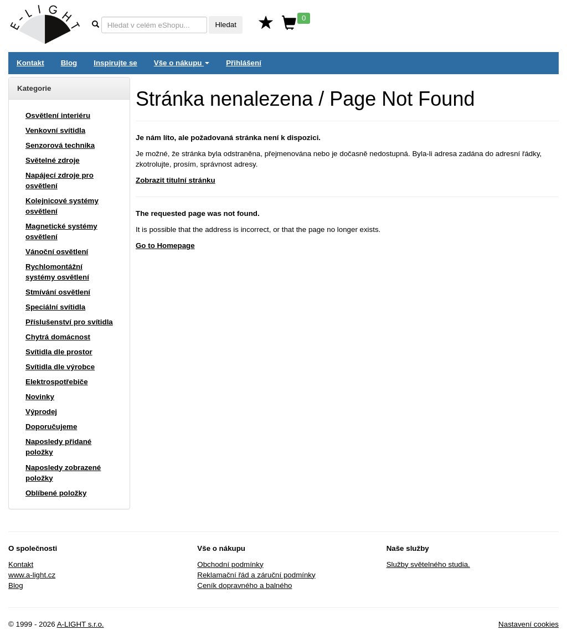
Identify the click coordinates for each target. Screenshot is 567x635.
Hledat (225, 24)
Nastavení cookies (528, 624)
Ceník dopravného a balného (244, 585)
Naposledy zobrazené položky (63, 472)
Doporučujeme (51, 426)
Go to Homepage (165, 245)
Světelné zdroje (52, 160)
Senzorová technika (60, 145)
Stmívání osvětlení (57, 292)
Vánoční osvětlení (56, 251)
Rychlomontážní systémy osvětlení (57, 271)
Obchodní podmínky (230, 564)
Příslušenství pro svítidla (69, 322)
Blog (69, 63)
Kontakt (30, 63)
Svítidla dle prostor (58, 352)
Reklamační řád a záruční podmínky (256, 575)
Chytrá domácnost (57, 337)
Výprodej (41, 411)
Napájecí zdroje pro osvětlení (59, 180)
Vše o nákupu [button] (181, 63)
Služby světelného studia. (428, 564)
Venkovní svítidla (55, 130)
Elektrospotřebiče (56, 382)
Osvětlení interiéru (57, 115)
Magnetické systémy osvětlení (61, 231)
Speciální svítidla (55, 307)
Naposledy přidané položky (58, 446)
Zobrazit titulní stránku (175, 180)
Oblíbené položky (55, 493)
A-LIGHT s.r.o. (80, 624)
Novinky (39, 397)
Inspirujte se (115, 63)
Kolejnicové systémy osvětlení (62, 206)
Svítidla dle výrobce (60, 367)
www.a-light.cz (31, 575)
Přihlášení (243, 63)
